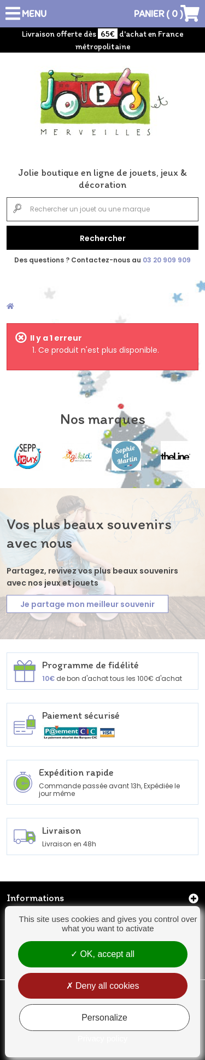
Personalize (104, 1017)
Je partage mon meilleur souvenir (87, 604)
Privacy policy (103, 1038)
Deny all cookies (102, 985)
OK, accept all (102, 954)
